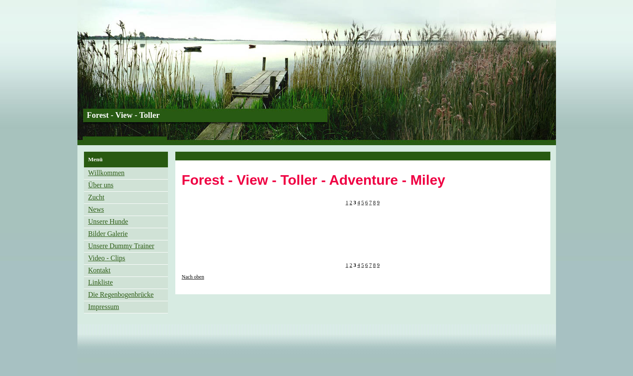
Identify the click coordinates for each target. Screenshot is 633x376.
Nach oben (193, 277)
